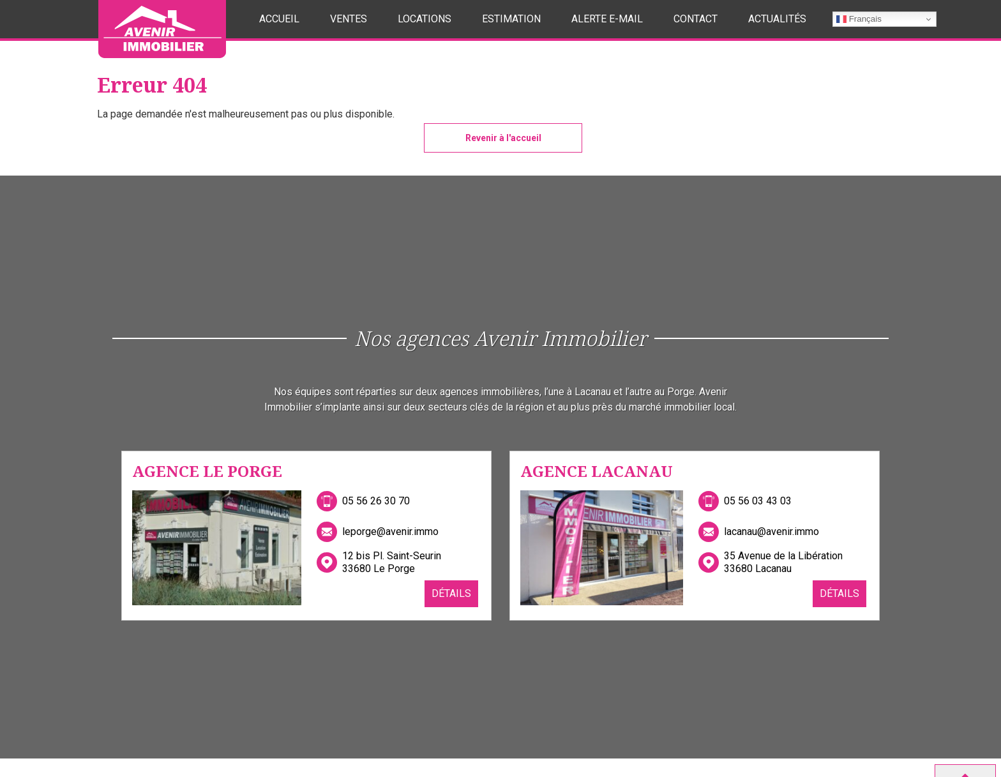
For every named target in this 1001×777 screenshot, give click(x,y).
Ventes (348, 19)
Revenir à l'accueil (503, 138)
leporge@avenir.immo (390, 531)
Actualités (777, 19)
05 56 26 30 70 (376, 501)
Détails (451, 593)
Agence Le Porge (207, 470)
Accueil (279, 19)
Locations (424, 19)
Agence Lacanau (596, 470)
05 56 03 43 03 (758, 501)
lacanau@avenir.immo (771, 531)
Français (859, 19)
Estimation (511, 19)
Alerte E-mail (607, 19)
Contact (696, 19)
